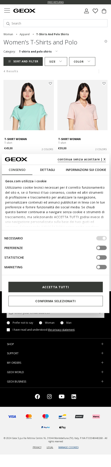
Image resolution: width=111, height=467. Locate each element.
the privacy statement (61, 330)
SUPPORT (13, 353)
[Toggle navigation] (6, 11)
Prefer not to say (23, 323)
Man (69, 323)
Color (82, 61)
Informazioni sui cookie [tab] (86, 170)
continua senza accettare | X (82, 159)
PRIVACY (37, 447)
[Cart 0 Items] (104, 12)
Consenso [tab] (17, 170)
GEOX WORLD (15, 372)
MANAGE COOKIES (68, 447)
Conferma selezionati (55, 301)
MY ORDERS (14, 363)
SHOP (10, 344)
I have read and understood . (44, 330)
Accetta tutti (55, 287)
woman (8, 34)
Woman (50, 323)
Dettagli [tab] (47, 170)
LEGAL (50, 447)
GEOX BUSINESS (16, 381)
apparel (25, 34)
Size (56, 61)
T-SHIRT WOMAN (15, 139)
